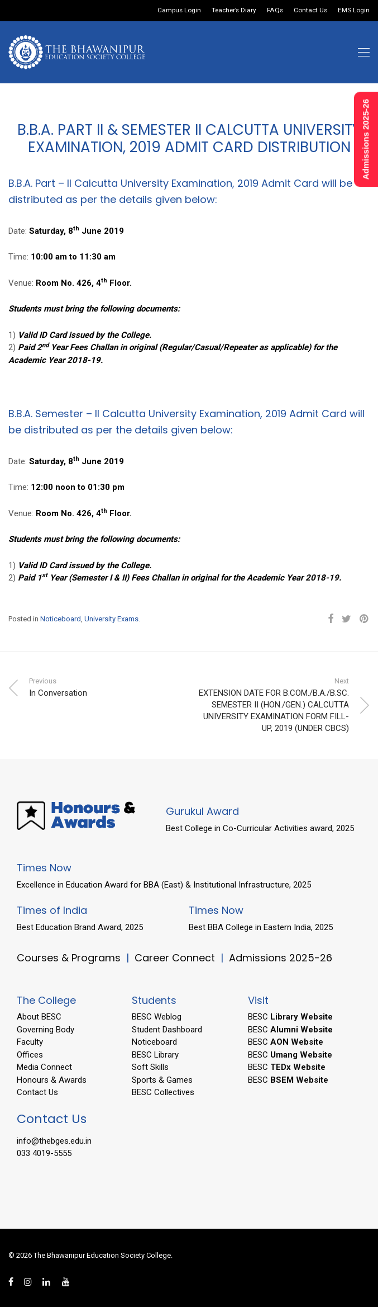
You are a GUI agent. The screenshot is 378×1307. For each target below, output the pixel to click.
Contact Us (310, 10)
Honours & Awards (52, 1080)
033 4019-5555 (44, 1153)
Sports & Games (162, 1080)
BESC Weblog (156, 1017)
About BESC (39, 1017)
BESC (290, 1017)
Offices (30, 1055)
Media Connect (44, 1067)
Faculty (30, 1042)
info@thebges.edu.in (54, 1141)
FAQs (275, 10)
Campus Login (179, 10)
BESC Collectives (163, 1092)
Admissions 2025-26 (280, 958)
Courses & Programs (69, 958)
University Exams (111, 619)
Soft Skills (150, 1067)
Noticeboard (60, 619)
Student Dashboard (167, 1030)
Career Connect (176, 958)
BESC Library (155, 1055)
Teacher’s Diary (234, 10)
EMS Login (354, 10)
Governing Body (45, 1030)
